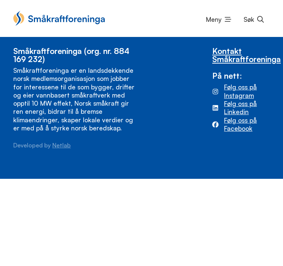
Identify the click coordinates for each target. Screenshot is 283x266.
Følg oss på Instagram (240, 91)
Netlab (61, 145)
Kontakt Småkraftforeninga (246, 55)
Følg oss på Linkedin (240, 108)
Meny (214, 19)
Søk (249, 19)
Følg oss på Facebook (240, 124)
